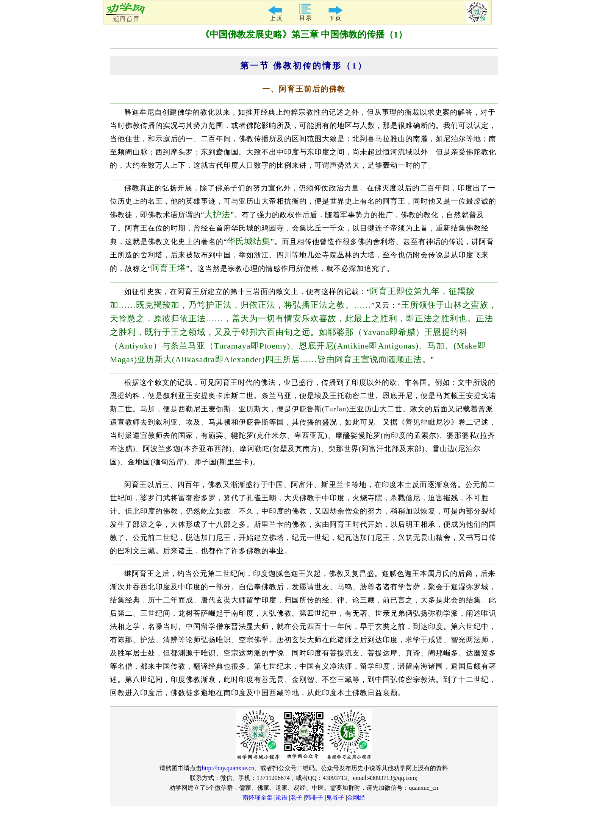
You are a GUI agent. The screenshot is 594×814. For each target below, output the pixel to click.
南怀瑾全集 (257, 797)
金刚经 (356, 797)
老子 (296, 797)
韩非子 (314, 797)
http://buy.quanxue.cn (228, 768)
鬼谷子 (335, 797)
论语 (281, 797)
